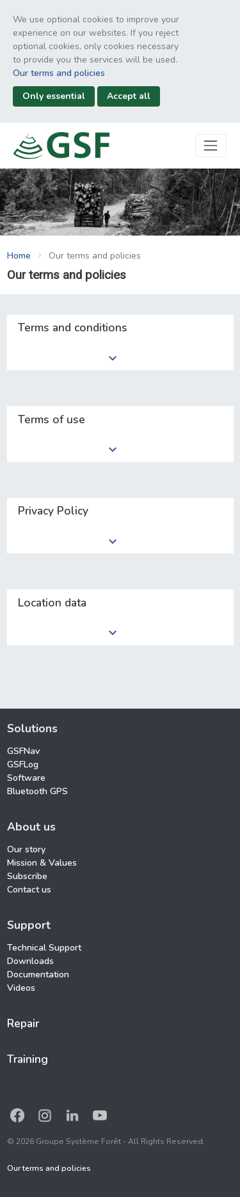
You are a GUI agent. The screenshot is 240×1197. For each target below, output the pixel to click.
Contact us (29, 890)
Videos (21, 988)
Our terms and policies (59, 73)
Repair (23, 1023)
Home (19, 256)
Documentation (38, 974)
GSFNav (23, 751)
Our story (26, 849)
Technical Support (44, 948)
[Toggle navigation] (211, 145)
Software (26, 778)
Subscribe (27, 876)
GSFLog (22, 764)
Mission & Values (42, 863)
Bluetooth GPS (37, 791)
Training (27, 1059)
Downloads (30, 961)
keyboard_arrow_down (112, 358)
